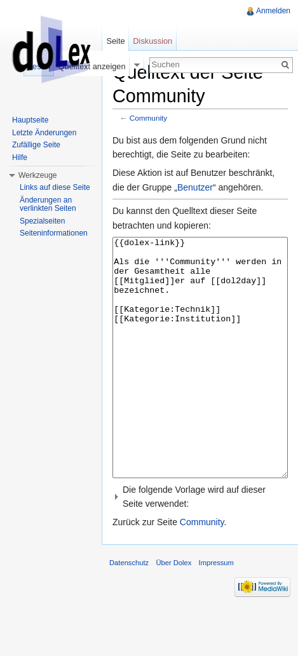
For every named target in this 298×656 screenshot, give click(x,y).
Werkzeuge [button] (37, 175)
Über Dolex (173, 610)
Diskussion (152, 41)
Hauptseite (30, 120)
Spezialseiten (42, 221)
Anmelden (273, 10)
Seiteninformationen (54, 233)
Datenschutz (129, 610)
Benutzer (195, 187)
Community (148, 118)
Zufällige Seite (36, 144)
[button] (200, 544)
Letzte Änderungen (44, 132)
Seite (115, 41)
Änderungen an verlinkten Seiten (48, 204)
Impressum (216, 610)
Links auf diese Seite (55, 187)
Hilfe (19, 157)
